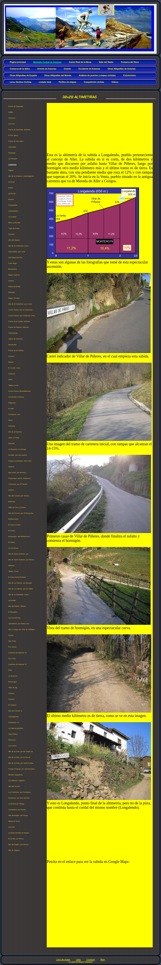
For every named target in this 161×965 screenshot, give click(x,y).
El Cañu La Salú (14, 525)
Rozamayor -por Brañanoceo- (19, 536)
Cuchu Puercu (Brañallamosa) (19, 391)
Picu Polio (12, 658)
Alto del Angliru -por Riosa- (18, 815)
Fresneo (11, 356)
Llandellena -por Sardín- (17, 810)
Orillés (10, 112)
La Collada (12, 217)
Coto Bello (12, 147)
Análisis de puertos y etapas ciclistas (97, 75)
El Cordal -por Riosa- (16, 839)
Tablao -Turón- (13, 571)
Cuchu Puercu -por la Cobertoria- (20, 310)
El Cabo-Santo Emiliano (17, 577)
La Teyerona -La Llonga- (17, 449)
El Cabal (11, 542)
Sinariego (11, 153)
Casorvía (11, 374)
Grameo (11, 699)
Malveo (11, 362)
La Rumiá (11, 193)
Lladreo (11, 490)
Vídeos (115, 82)
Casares (11, 693)
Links (78, 960)
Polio (10, 670)
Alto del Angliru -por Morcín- (18, 844)
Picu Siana (12, 647)
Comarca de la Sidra (20, 69)
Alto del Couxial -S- (15, 711)
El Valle (11, 409)
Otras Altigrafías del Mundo (57, 75)
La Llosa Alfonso (14, 618)
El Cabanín (12, 705)
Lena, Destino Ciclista (20, 82)
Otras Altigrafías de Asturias (121, 69)
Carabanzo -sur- (14, 414)
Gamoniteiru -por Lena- (17, 252)
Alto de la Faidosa (15, 432)
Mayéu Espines (14, 275)
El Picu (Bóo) (13, 135)
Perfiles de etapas (67, 82)
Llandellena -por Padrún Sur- (19, 624)
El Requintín (12, 612)
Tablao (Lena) (13, 385)
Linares (11, 281)
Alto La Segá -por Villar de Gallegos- (21, 629)
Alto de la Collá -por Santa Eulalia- (21, 763)
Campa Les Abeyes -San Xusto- (20, 461)
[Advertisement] (69, 128)
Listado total (45, 82)
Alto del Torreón (14, 786)
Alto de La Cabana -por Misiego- (20, 583)
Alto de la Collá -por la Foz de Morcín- (19, 758)
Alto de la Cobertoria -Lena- (18, 246)
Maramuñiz (12, 345)
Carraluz (11, 234)
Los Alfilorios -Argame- (16, 781)
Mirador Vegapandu (15, 775)
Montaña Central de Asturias (47, 62)
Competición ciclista (94, 82)
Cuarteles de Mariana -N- (17, 653)
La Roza (11, 182)
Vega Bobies (13, 734)
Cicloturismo (129, 75)
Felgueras (12, 403)
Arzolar (11, 635)
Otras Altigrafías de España (23, 75)
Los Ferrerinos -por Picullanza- (19, 792)
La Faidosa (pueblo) (15, 728)
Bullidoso (11, 502)
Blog (103, 960)
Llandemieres (13, 211)
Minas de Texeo (14, 821)
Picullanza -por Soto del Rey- (19, 798)
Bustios (11, 199)
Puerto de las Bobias (16, 350)
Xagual (11, 170)
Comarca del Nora (130, 62)
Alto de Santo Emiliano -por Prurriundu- (18, 555)
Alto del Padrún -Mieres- (17, 606)
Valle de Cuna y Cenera (17, 507)
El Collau (11, 531)
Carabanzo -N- (13, 722)
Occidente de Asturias (89, 69)
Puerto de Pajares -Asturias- (18, 327)
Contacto (90, 960)
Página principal (18, 62)
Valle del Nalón (106, 62)
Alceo (10, 420)
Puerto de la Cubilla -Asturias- (19, 321)
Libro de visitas (63, 960)
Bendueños (12, 269)
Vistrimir (11, 467)
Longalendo (12, 164)
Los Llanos (12, 746)
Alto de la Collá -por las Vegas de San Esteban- (20, 752)
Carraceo (11, 118)
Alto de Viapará (14, 850)
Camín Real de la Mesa (80, 62)
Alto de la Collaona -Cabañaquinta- (21, 176)
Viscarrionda (12, 333)
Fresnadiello (12, 205)
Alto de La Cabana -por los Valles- (20, 589)
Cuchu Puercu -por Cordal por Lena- (21, 316)
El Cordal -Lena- (14, 368)
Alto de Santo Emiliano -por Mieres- (21, 560)
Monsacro (12, 740)
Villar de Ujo (12, 688)
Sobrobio (11, 426)
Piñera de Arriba (14, 286)
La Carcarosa (13, 548)
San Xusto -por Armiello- (17, 472)
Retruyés (11, 292)
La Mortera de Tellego (16, 804)
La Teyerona (12, 676)
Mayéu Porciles (14, 298)
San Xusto (12, 641)
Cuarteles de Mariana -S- (17, 664)
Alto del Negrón (14, 240)
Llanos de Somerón (15, 339)
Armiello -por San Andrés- (17, 455)
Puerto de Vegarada (15, 106)
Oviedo (67, 69)
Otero (10, 379)
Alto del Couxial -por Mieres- (18, 496)
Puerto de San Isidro (15, 141)
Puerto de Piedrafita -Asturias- (19, 130)
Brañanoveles (13, 519)
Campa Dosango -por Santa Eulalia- (21, 769)
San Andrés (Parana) (16, 397)
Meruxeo (11, 443)
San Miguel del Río (15, 257)
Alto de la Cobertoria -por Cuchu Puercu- (20, 305)
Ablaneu (11, 565)
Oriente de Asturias (46, 69)
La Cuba (11, 827)
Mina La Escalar (14, 223)
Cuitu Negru (12, 263)
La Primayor (12, 159)
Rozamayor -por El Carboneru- (19, 478)
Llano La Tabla (13, 438)
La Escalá (12, 600)
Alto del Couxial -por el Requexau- (21, 513)
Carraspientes (13, 717)
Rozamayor (12, 682)
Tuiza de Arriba (14, 228)
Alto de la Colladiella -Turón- (18, 595)
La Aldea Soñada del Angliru (18, 833)
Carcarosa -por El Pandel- (17, 484)
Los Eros (11, 124)
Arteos (10, 188)
